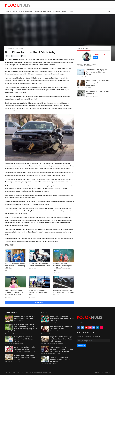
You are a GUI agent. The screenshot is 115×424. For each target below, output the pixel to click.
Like (8, 83)
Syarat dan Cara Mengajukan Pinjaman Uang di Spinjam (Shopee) (96, 99)
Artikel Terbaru (39, 329)
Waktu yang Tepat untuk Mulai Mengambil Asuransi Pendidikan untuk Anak (14, 319)
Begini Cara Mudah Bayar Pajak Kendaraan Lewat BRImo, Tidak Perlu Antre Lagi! (61, 366)
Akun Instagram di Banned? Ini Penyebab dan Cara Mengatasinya (61, 356)
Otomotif (32, 277)
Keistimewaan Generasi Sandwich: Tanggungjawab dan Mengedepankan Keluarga (61, 376)
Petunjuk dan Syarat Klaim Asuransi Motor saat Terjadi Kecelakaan (60, 386)
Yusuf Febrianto (99, 81)
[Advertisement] (57, 27)
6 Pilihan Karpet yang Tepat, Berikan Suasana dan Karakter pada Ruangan (25, 384)
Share (23, 83)
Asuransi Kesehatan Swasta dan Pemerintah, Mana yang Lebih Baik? (15, 292)
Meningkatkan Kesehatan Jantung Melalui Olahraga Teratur (23, 366)
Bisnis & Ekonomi (10, 304)
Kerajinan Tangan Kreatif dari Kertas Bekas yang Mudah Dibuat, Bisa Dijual (62, 345)
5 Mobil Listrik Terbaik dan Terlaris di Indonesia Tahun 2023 (38, 319)
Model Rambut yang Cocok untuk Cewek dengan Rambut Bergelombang (98, 110)
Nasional (8, 277)
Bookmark (15, 83)
